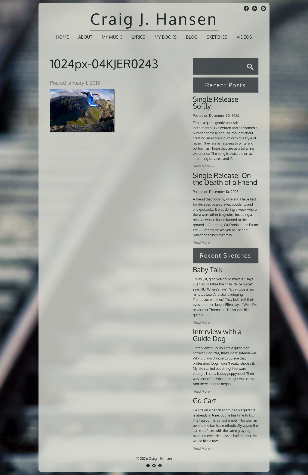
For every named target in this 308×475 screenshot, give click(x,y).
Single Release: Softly (216, 102)
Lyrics (138, 37)
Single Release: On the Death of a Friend (225, 179)
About (85, 37)
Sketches (217, 37)
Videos (244, 37)
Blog (191, 37)
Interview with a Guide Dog (217, 335)
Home (62, 37)
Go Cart (204, 400)
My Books (166, 37)
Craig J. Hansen (154, 18)
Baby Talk (207, 269)
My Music (112, 37)
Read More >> (203, 166)
